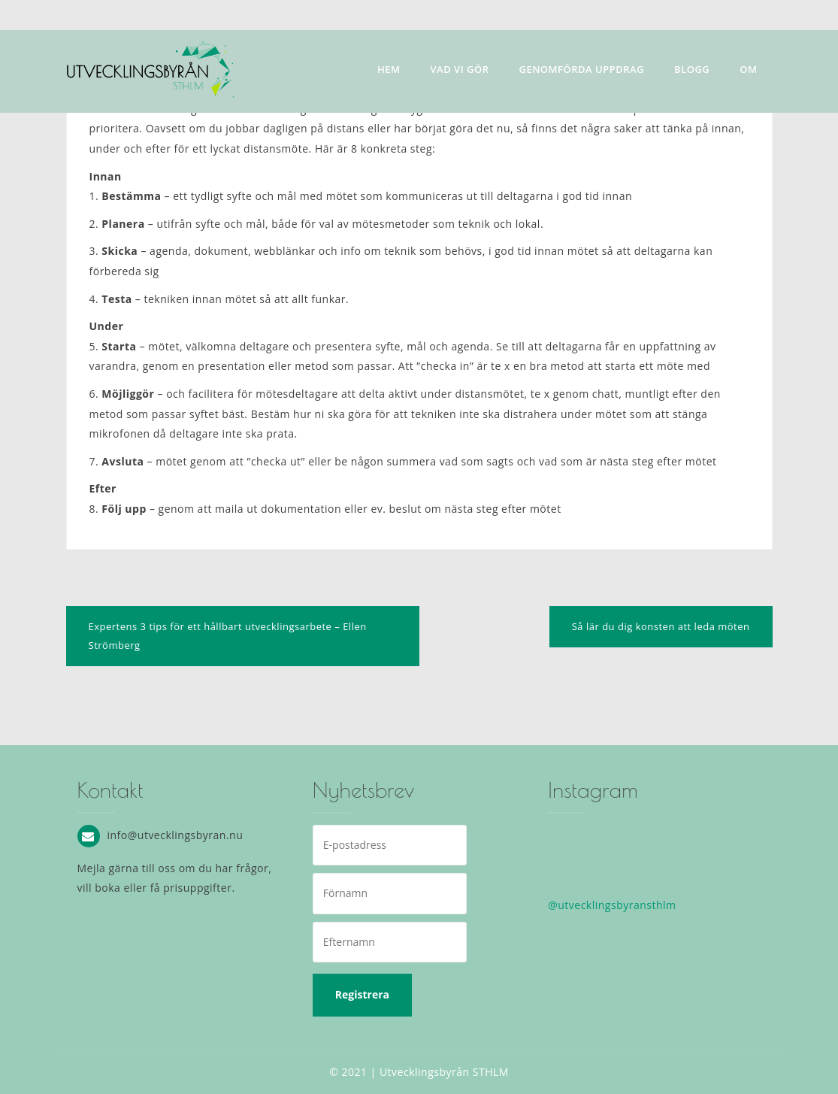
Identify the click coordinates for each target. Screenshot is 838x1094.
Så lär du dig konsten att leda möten (661, 626)
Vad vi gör (459, 69)
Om (748, 69)
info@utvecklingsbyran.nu (175, 834)
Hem (389, 69)
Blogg (691, 69)
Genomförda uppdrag (581, 69)
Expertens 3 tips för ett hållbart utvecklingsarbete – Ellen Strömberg (228, 636)
